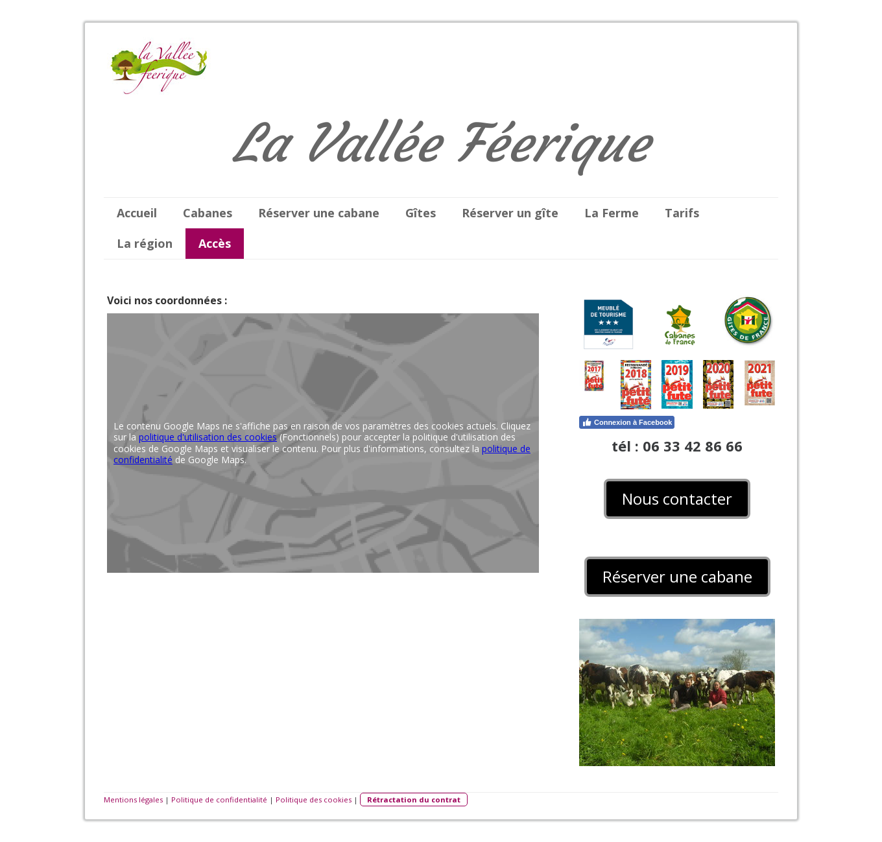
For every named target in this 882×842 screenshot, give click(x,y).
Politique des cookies (314, 799)
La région (145, 243)
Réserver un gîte (510, 213)
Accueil (137, 213)
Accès (214, 243)
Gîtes (420, 213)
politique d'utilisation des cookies (208, 437)
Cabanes (207, 213)
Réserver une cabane (318, 213)
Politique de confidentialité (219, 799)
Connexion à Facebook (627, 422)
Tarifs (682, 213)
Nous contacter (677, 498)
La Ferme (611, 213)
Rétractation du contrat (413, 799)
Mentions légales (133, 799)
